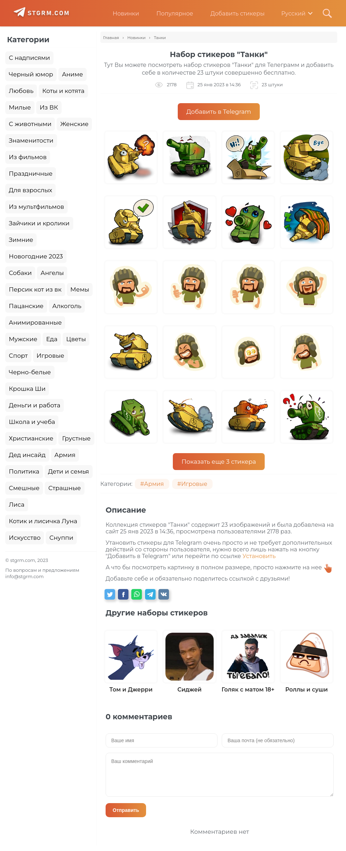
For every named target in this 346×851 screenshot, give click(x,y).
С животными (30, 123)
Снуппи (61, 537)
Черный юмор (31, 74)
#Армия (152, 484)
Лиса (17, 504)
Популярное (169, 13)
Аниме (72, 74)
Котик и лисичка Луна (43, 521)
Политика (24, 471)
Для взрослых (30, 190)
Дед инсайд (27, 454)
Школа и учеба (32, 421)
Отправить (126, 810)
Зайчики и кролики (39, 223)
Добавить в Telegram (219, 111)
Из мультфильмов (36, 206)
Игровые (50, 355)
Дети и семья (68, 471)
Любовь (21, 90)
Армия (65, 454)
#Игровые (192, 484)
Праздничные (30, 173)
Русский (288, 13)
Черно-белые (30, 372)
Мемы (79, 289)
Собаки (20, 272)
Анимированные (35, 322)
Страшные (64, 488)
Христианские (31, 438)
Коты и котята (63, 90)
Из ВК (49, 107)
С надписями (29, 57)
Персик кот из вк (35, 289)
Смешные (24, 488)
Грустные (76, 438)
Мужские (23, 339)
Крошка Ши (27, 388)
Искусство (24, 537)
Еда (51, 339)
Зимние (21, 239)
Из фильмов (27, 157)
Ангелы (52, 272)
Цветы (76, 339)
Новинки (120, 13)
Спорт (18, 355)
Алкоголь (67, 305)
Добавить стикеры (232, 13)
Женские (74, 123)
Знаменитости (31, 140)
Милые (20, 107)
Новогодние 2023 (36, 256)
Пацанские (26, 305)
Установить (259, 556)
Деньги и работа (34, 405)
